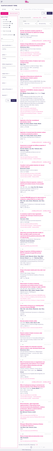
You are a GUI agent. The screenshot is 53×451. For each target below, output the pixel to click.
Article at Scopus (37, 54)
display (24, 21)
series (4, 83)
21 (22, 360)
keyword (5, 95)
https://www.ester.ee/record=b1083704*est (29, 71)
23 (22, 401)
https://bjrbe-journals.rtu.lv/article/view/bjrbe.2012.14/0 (31, 327)
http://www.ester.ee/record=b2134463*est (28, 441)
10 (22, 180)
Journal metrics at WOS (25, 55)
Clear (44, 13)
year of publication (7, 45)
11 (22, 195)
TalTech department (7, 64)
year (2, 38)
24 (22, 422)
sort (38, 21)
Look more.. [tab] (37, 17)
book (5, 19)
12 (22, 211)
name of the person (7, 89)
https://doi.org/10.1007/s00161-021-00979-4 (29, 224)
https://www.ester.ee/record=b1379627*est (29, 415)
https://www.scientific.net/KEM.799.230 (28, 108)
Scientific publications (9, 35)
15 (22, 268)
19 (22, 331)
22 (22, 382)
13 (22, 230)
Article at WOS (35, 55)
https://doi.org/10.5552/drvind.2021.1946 (28, 395)
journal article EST (37, 40)
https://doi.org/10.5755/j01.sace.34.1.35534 (29, 157)
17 (22, 303)
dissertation (6, 27)
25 (22, 434)
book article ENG (46, 88)
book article (7, 25)
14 (22, 249)
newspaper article (8, 23)
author (4, 54)
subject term (6, 73)
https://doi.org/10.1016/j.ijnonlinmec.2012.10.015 (29, 52)
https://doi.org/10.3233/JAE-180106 (27, 378)
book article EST (37, 88)
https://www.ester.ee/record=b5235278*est (29, 110)
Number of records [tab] (25, 17)
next (44, 447)
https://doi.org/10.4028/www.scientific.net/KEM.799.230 (31, 111)
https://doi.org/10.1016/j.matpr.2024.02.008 (29, 246)
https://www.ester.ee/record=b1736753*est (29, 430)
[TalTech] (27, 2)
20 (22, 344)
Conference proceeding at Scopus (28, 113)
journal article (7, 21)
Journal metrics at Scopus (26, 54)
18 (22, 319)
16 (22, 281)
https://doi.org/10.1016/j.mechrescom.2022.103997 (30, 173)
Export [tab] (44, 17)
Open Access (7, 31)
